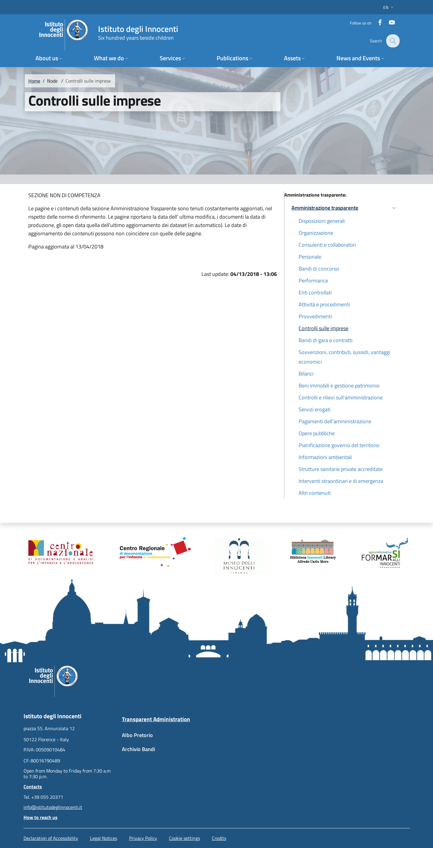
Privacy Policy (143, 838)
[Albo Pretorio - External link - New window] (167, 738)
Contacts (33, 786)
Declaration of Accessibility (51, 838)
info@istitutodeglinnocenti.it (53, 807)
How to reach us (41, 817)
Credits (219, 838)
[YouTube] (389, 22)
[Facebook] (377, 22)
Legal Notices (103, 838)
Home (34, 80)
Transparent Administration (156, 719)
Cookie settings (184, 838)
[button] (389, 7)
